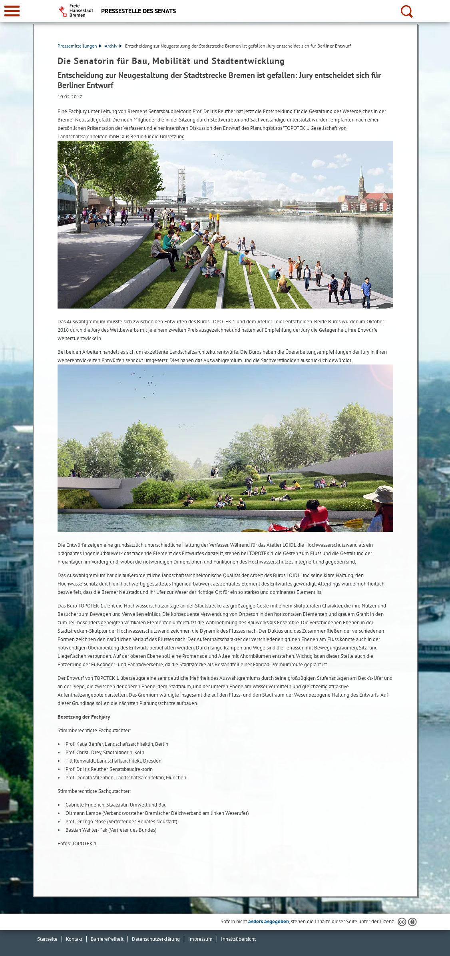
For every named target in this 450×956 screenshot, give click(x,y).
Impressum (200, 939)
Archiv (113, 46)
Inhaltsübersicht (238, 939)
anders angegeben (268, 921)
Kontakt (74, 939)
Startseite (47, 939)
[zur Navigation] (12, 11)
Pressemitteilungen (80, 46)
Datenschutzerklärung (156, 939)
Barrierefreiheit (107, 939)
